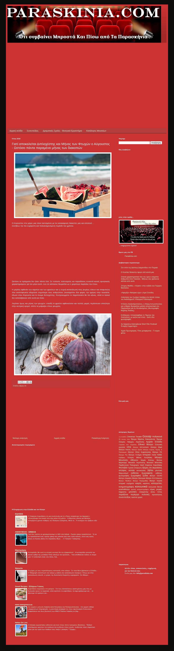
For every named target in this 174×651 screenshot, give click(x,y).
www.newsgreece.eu (23, 605)
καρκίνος (146, 483)
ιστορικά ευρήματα (126, 483)
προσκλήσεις (157, 495)
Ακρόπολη (140, 442)
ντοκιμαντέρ (143, 492)
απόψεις (123, 470)
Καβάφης (122, 457)
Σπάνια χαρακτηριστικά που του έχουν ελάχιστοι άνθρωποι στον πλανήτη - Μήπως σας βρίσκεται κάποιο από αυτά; (140, 279)
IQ (119, 439)
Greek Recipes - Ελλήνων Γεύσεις (29, 586)
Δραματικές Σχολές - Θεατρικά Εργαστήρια (62, 131)
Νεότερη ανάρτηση (20, 438)
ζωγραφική (136, 475)
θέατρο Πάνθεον (125, 481)
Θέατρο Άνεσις (125, 450)
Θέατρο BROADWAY (141, 447)
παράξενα (123, 494)
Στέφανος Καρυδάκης (153, 465)
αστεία (131, 470)
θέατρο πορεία (156, 481)
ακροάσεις (157, 467)
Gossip (146, 436)
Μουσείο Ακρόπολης (136, 463)
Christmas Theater (134, 437)
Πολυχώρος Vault (137, 465)
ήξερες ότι (147, 467)
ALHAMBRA (123, 437)
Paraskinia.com (131, 256)
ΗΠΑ (129, 447)
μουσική (133, 492)
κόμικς (152, 489)
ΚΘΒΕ (159, 455)
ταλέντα (134, 497)
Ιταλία (154, 455)
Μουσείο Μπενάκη (154, 463)
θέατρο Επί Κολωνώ (154, 478)
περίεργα (135, 494)
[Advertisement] (28, 71)
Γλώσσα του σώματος (128, 444)
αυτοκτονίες (141, 470)
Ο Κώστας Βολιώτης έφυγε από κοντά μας (137, 272)
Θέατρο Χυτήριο (135, 455)
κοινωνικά (141, 486)
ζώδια (145, 475)
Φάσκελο (19, 568)
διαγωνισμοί (123, 473)
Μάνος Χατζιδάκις (144, 457)
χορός (140, 497)
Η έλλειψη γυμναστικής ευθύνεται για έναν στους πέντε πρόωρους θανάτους (56, 625)
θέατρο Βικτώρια (138, 478)
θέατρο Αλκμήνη (125, 478)
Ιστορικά (147, 455)
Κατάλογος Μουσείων (96, 131)
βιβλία (150, 470)
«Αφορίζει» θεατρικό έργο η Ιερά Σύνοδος (137, 293)
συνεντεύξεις (125, 497)
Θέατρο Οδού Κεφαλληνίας (139, 452)
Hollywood (157, 436)
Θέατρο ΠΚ (157, 452)
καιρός (138, 483)
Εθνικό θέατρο (145, 444)
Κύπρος (131, 457)
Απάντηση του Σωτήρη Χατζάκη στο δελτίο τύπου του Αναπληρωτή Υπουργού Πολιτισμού (140, 298)
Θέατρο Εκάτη (137, 450)
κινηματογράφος (126, 487)
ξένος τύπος (156, 492)
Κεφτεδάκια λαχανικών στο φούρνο (41, 589)
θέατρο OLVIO (156, 476)
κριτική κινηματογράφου (140, 489)
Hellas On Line (21, 623)
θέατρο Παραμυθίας (140, 481)
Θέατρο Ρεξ (123, 455)
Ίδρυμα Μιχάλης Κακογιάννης (143, 439)
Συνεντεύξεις (32, 131)
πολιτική (145, 494)
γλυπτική (158, 470)
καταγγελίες (156, 483)
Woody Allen (125, 439)
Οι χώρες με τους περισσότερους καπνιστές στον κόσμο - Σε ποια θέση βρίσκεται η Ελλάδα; (62, 570)
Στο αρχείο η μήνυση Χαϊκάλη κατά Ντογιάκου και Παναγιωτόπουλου (54, 607)
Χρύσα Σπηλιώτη (135, 468)
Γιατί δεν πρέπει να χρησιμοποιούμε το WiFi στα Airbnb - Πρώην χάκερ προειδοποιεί (59, 534)
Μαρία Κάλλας (147, 460)
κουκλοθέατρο (124, 489)
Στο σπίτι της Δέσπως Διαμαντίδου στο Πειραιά (139, 268)
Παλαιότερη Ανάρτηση (100, 438)
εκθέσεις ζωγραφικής (142, 473)
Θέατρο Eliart (156, 447)
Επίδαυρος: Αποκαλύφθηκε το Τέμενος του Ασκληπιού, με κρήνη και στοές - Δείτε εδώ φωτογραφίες (138, 317)
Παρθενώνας (124, 465)
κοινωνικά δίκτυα (155, 487)
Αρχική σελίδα (16, 131)
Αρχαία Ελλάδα (154, 442)
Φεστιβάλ (123, 467)
